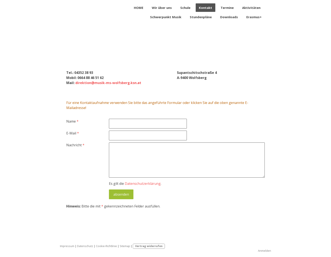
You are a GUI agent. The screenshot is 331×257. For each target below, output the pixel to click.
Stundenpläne (201, 17)
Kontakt (205, 8)
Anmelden (264, 251)
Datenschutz (85, 246)
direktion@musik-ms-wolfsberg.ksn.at (108, 82)
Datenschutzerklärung (143, 183)
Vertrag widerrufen (149, 246)
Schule (185, 8)
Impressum (67, 246)
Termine (227, 8)
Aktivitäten (251, 8)
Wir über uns (162, 8)
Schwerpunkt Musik (165, 17)
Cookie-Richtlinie (106, 246)
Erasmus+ (254, 17)
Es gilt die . (135, 183)
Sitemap (125, 246)
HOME (138, 8)
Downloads (229, 17)
